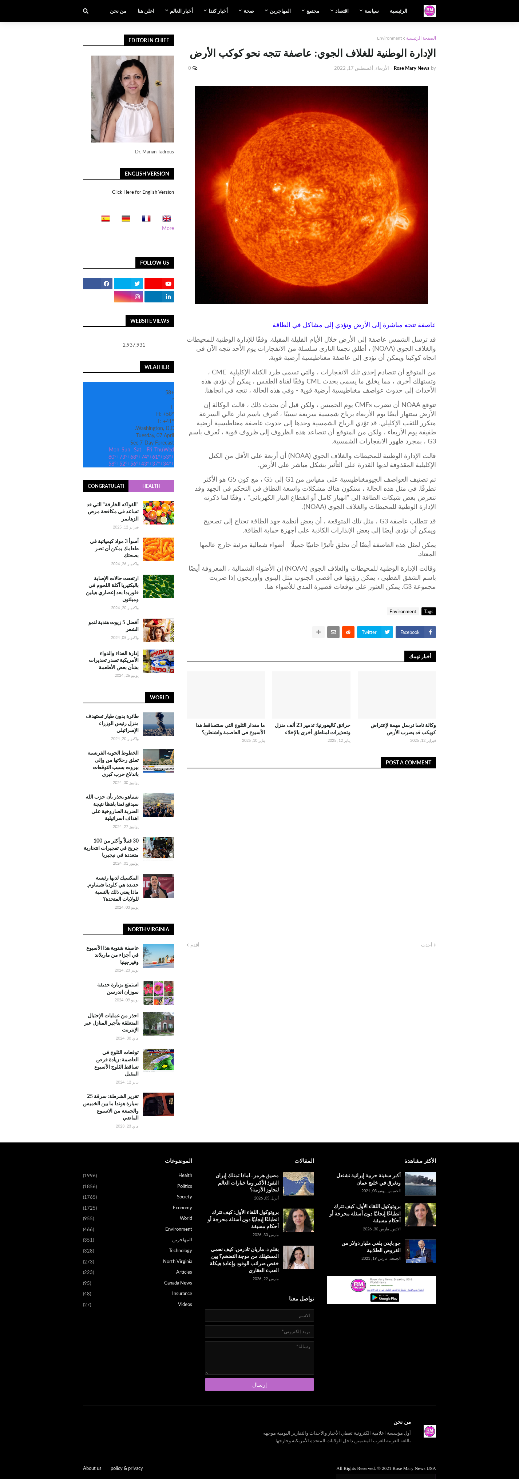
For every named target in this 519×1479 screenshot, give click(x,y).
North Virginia (137, 1262)
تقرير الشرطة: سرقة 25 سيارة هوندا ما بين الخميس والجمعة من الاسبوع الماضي (111, 1107)
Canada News (137, 1283)
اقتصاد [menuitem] (342, 11)
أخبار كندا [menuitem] (218, 11)
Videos (137, 1304)
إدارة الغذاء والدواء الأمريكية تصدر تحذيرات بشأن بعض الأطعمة (114, 660)
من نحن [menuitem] (118, 11)
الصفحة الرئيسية (421, 38)
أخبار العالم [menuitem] (181, 11)
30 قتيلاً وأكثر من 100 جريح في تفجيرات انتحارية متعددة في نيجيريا (111, 847)
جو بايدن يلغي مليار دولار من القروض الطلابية (371, 1246)
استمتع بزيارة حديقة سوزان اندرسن (118, 988)
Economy (137, 1208)
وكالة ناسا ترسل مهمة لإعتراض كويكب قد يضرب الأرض (403, 728)
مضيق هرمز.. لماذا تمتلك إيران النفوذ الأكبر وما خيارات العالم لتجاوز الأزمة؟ (247, 1182)
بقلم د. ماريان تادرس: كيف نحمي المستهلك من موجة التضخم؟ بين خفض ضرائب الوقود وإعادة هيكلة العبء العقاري (244, 1260)
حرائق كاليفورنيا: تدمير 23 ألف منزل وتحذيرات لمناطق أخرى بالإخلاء (312, 728)
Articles (137, 1272)
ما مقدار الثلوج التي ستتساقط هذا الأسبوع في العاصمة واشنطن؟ (230, 728)
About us (92, 1468)
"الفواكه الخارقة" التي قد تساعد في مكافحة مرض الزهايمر (113, 511)
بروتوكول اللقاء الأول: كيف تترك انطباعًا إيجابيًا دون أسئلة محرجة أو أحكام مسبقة (365, 1213)
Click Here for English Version (143, 192)
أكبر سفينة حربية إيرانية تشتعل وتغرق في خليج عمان (368, 1179)
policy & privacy (127, 1468)
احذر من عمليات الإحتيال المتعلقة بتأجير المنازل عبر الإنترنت (111, 1022)
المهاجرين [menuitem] (280, 11)
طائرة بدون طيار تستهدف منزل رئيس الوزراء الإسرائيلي (112, 723)
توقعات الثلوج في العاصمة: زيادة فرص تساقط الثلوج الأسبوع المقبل (116, 1063)
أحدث (426, 945)
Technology (137, 1251)
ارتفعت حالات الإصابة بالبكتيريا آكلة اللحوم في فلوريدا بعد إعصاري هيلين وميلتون (112, 589)
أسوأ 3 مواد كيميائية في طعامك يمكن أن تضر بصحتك (114, 548)
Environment (389, 38)
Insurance (137, 1294)
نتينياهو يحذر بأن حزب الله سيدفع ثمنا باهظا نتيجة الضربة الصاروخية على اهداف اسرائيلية (112, 807)
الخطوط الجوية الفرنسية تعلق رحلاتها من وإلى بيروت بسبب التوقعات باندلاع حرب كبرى (113, 763)
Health (151, 486)
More (168, 228)
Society (137, 1197)
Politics (137, 1186)
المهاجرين (137, 1240)
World (137, 1218)
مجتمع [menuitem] (313, 11)
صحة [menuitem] (248, 11)
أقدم (194, 945)
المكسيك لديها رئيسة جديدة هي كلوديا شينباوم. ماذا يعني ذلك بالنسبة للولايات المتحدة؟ (113, 888)
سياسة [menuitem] (371, 11)
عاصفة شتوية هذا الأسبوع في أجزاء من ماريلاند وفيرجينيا (112, 955)
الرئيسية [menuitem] (398, 11)
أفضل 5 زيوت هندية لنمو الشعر (113, 625)
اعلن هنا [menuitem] (146, 11)
